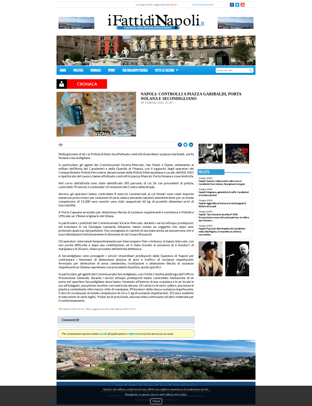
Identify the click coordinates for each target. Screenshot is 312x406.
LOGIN (196, 4)
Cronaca (149, 385)
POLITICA (78, 71)
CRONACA (95, 71)
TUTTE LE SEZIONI (166, 71)
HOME (63, 71)
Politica (133, 385)
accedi (103, 333)
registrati (133, 333)
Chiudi (156, 401)
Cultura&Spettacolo (184, 385)
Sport (163, 385)
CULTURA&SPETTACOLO (134, 71)
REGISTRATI (207, 4)
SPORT (111, 71)
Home (119, 385)
